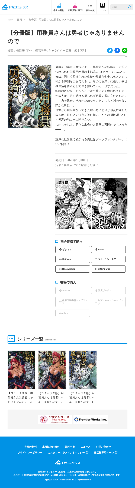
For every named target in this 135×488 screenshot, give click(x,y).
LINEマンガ (104, 269)
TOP (10, 19)
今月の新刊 (30, 446)
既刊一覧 (70, 446)
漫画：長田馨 (16, 50)
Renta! (101, 249)
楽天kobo (67, 259)
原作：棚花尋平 (37, 50)
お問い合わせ (103, 446)
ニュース (85, 446)
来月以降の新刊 (50, 446)
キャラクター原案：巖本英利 (67, 50)
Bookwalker (68, 269)
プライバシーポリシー (30, 452)
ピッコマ (66, 249)
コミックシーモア (107, 259)
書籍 (19, 19)
